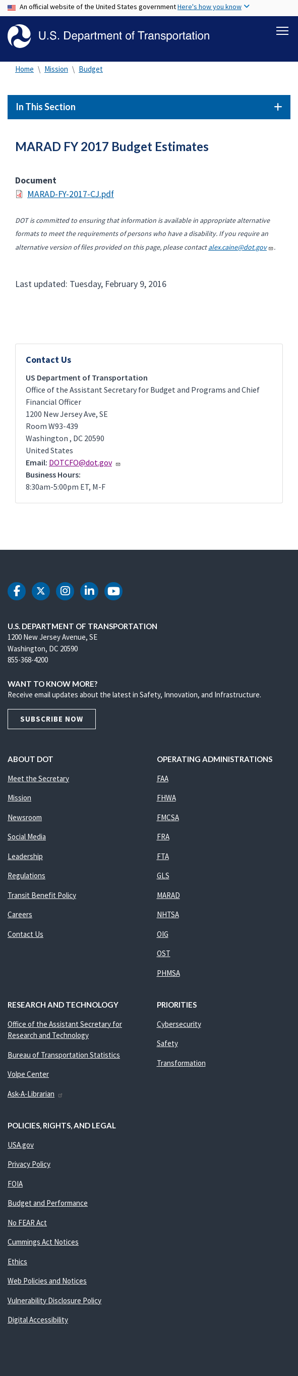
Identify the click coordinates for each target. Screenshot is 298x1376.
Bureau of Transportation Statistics (64, 1056)
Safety (167, 1045)
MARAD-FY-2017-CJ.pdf (70, 196)
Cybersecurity (179, 1025)
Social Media (27, 838)
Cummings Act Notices (43, 1244)
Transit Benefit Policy (42, 896)
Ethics (17, 1263)
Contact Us (25, 935)
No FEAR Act (27, 1224)
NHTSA (168, 916)
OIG (162, 935)
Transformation (181, 1064)
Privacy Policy (29, 1166)
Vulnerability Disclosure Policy (54, 1302)
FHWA (166, 799)
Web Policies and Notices (47, 1283)
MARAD (168, 896)
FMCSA (168, 819)
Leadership (25, 858)
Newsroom (25, 819)
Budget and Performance (48, 1205)
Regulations (26, 877)
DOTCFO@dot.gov (85, 464)
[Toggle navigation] (282, 30)
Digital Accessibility (38, 1321)
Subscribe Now (51, 720)
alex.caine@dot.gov (241, 248)
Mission (56, 70)
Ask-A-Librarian (36, 1095)
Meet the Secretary (38, 780)
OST (163, 955)
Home (24, 70)
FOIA (15, 1185)
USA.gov (21, 1146)
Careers (20, 916)
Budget (91, 70)
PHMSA (168, 974)
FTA (163, 858)
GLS (163, 877)
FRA (163, 838)
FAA (162, 780)
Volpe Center (28, 1076)
